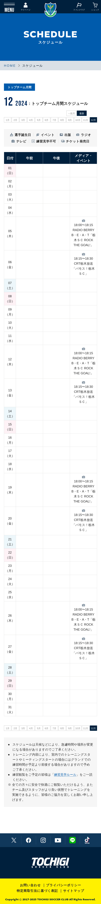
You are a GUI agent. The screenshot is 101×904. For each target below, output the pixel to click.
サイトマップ (73, 891)
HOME (10, 65)
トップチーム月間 (19, 87)
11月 (85, 120)
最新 (81, 113)
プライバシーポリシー (63, 885)
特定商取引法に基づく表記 (37, 891)
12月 (93, 120)
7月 (54, 120)
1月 (7, 120)
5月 (39, 120)
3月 (23, 120)
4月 (31, 120)
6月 (46, 120)
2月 (15, 120)
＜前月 (71, 113)
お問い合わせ (30, 885)
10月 (77, 120)
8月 (62, 120)
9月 (70, 120)
